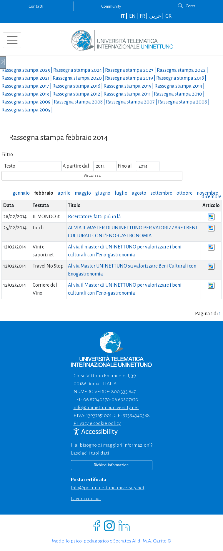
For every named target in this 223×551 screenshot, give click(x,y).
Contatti (36, 6)
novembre (207, 193)
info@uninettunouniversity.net (106, 407)
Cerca (187, 6)
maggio (83, 193)
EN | (134, 16)
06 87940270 (96, 399)
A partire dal (76, 166)
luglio (121, 193)
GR (168, 16)
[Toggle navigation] (12, 40)
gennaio (21, 193)
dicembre (212, 196)
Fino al (125, 166)
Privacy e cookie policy (97, 423)
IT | (124, 16)
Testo (9, 166)
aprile (64, 193)
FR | (144, 16)
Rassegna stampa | (27, 70)
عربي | (156, 16)
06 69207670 (125, 399)
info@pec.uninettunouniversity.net (107, 487)
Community (111, 6)
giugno (102, 193)
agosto (139, 193)
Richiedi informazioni (111, 465)
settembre (161, 193)
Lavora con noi (86, 498)
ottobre (184, 193)
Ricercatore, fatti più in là (94, 216)
